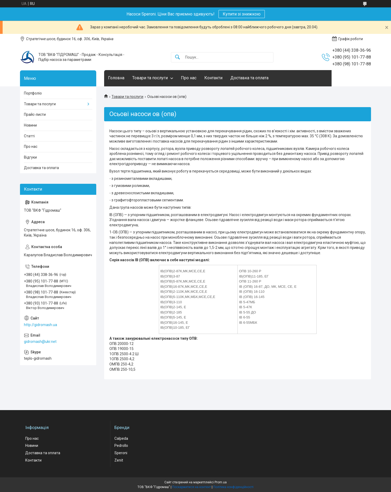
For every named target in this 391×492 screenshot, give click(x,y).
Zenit (118, 460)
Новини (30, 125)
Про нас (188, 77)
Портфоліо (33, 93)
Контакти (213, 77)
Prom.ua (221, 482)
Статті (29, 136)
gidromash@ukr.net (40, 341)
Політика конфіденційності (233, 487)
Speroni (120, 453)
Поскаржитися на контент (191, 487)
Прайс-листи (35, 114)
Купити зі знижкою (242, 14)
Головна (116, 77)
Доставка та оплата (249, 77)
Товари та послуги (150, 77)
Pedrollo (121, 445)
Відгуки (30, 157)
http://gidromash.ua (40, 325)
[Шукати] (177, 57)
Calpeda (121, 438)
